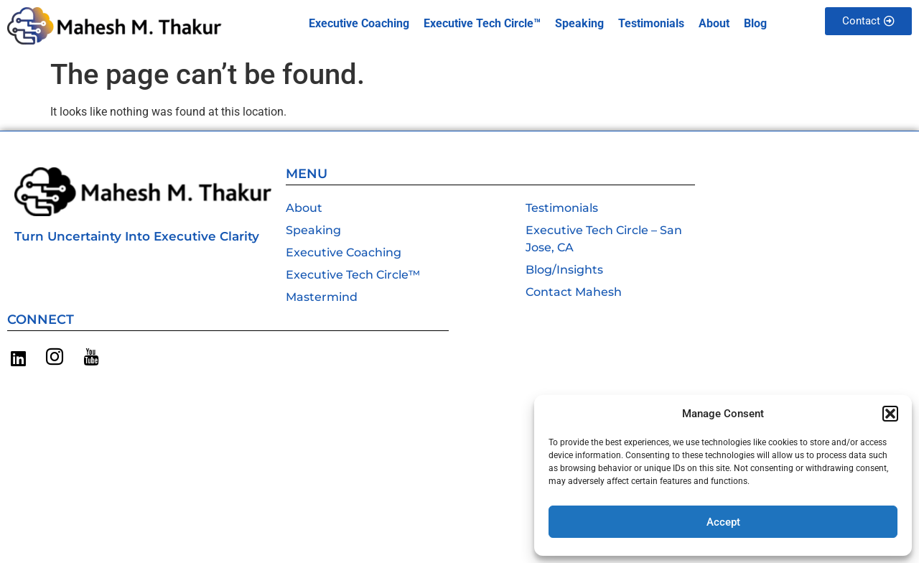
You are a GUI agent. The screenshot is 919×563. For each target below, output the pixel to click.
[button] (890, 413)
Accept (723, 522)
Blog (755, 23)
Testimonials (651, 23)
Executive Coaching (359, 23)
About (714, 23)
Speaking (579, 23)
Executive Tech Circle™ (482, 23)
